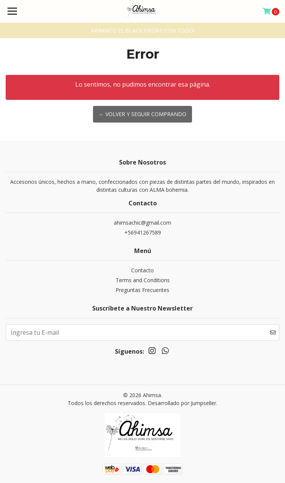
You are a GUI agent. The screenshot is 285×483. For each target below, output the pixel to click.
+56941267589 (142, 232)
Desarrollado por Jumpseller (182, 403)
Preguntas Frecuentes (142, 290)
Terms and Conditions (143, 280)
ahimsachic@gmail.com (142, 222)
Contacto (142, 270)
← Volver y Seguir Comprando (142, 114)
